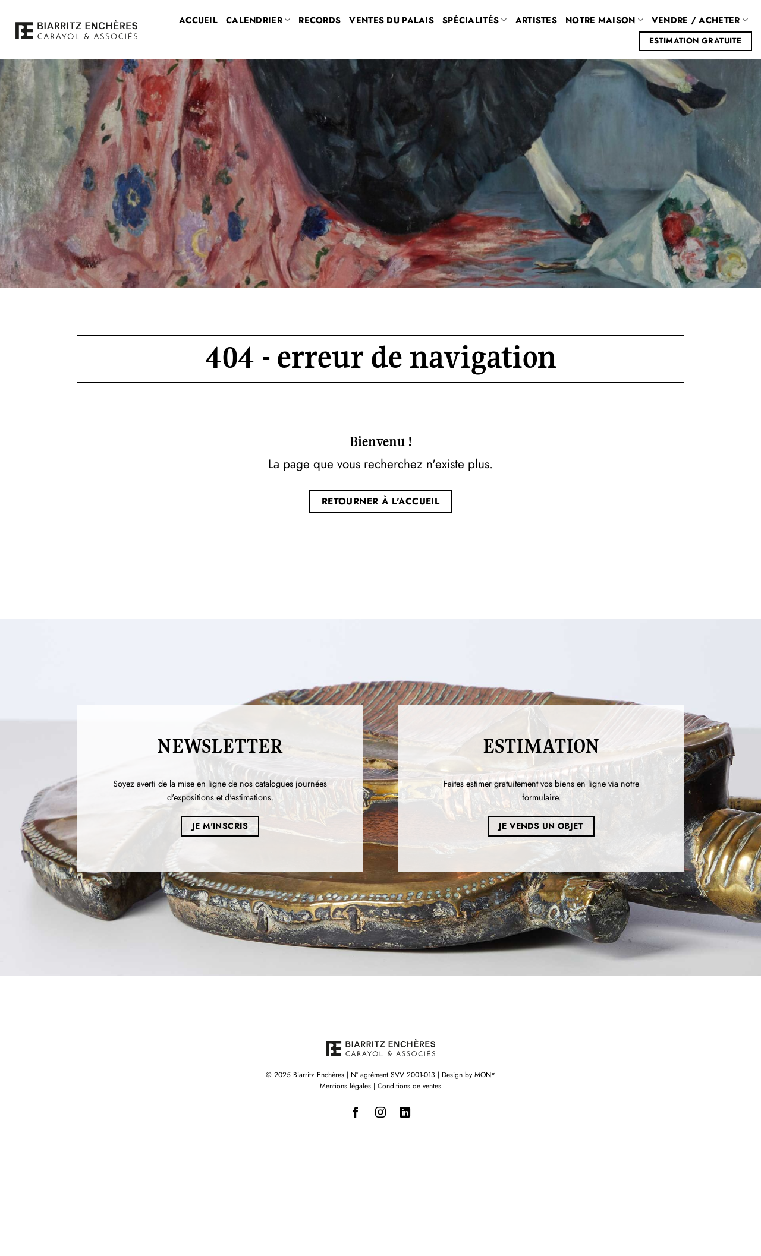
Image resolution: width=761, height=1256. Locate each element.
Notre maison (604, 20)
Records (319, 20)
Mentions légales (345, 1086)
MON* (484, 1074)
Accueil (198, 20)
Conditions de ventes (409, 1086)
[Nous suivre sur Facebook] (356, 1113)
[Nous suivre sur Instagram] (380, 1113)
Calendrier (258, 20)
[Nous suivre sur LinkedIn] (405, 1113)
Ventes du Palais (391, 20)
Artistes (536, 20)
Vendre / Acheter (700, 20)
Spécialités (474, 20)
